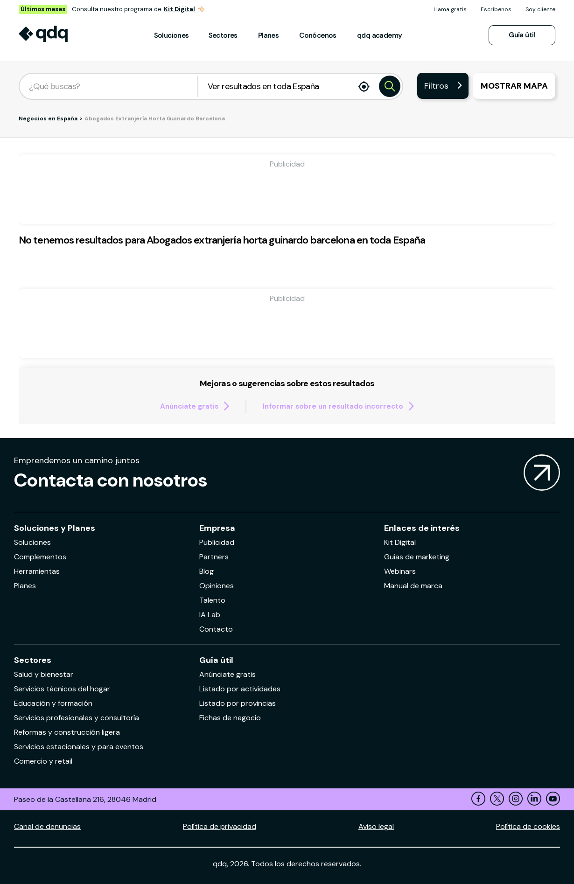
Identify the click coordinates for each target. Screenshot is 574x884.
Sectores (223, 35)
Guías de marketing (416, 557)
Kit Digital (179, 9)
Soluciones (171, 35)
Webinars (400, 571)
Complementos (40, 557)
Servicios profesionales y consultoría (76, 718)
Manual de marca (413, 586)
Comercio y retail (43, 761)
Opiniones (216, 586)
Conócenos (317, 35)
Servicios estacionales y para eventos (78, 747)
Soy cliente (540, 9)
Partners (214, 557)
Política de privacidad (219, 826)
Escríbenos (496, 9)
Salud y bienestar (43, 674)
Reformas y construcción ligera (67, 732)
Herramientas (37, 571)
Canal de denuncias (47, 826)
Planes (268, 35)
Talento (212, 600)
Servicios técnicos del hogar (62, 689)
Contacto (216, 629)
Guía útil (522, 35)
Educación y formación (53, 703)
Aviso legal (376, 826)
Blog (206, 571)
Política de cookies (528, 826)
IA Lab (209, 614)
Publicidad (216, 542)
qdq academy (379, 35)
